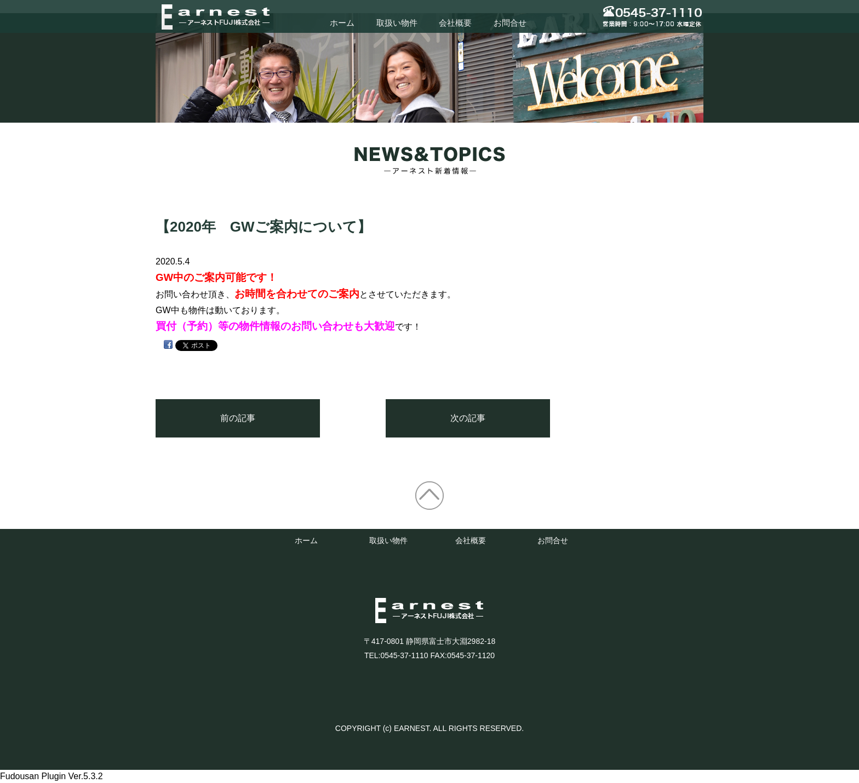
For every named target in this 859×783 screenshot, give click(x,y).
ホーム (342, 23)
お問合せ (510, 23)
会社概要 (455, 23)
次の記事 (467, 418)
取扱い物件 (396, 23)
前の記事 (237, 418)
